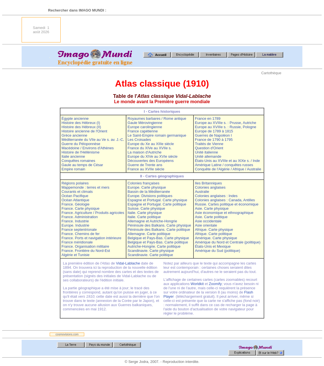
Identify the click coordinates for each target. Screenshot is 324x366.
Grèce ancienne (74, 135)
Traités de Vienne (209, 144)
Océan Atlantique (75, 200)
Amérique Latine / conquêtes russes (224, 165)
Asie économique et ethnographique (224, 213)
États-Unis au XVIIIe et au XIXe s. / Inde (227, 161)
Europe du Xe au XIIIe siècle (150, 144)
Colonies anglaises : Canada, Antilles (225, 200)
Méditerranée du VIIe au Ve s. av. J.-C (92, 139)
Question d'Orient (209, 148)
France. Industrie (75, 221)
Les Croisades (139, 139)
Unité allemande (208, 156)
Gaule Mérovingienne (144, 123)
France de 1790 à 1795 (213, 139)
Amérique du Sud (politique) (217, 250)
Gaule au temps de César (82, 165)
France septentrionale (79, 229)
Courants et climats (77, 191)
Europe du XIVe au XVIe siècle (152, 156)
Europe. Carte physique (146, 187)
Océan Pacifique (74, 196)
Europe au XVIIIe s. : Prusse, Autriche (225, 123)
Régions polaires (75, 183)
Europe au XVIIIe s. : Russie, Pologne (225, 127)
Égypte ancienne (75, 118)
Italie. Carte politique (144, 217)
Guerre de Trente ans (144, 165)
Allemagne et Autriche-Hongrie (152, 221)
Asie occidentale (208, 221)
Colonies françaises (143, 183)
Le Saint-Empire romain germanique (156, 135)
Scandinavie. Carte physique (150, 250)
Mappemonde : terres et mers (85, 187)
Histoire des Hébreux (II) (81, 127)
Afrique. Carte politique (213, 234)
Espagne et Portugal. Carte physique (157, 200)
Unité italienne (206, 152)
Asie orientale (206, 225)
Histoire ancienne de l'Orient (84, 131)
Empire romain (73, 169)
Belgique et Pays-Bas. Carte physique (158, 238)
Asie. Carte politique (211, 217)
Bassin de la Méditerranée (148, 191)
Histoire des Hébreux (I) (80, 123)
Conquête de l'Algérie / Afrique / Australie (228, 169)
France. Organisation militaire (85, 246)
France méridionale (77, 242)
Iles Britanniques (208, 183)
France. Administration (79, 217)
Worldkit (197, 284)
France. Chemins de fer (80, 234)
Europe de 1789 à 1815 (214, 131)
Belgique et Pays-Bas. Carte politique (157, 242)
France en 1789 (207, 118)
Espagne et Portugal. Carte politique (156, 204)
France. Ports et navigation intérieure (91, 238)
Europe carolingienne (144, 127)
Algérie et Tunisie (75, 255)
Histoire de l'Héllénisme (80, 152)
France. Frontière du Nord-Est (85, 250)
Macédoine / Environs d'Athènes (87, 148)
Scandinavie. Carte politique (150, 255)
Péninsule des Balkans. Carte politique (158, 229)
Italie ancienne (73, 156)
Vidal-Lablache (128, 263)
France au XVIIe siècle (145, 169)
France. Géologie (75, 204)
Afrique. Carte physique (214, 229)
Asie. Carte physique (212, 208)
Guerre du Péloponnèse (80, 144)
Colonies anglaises (210, 187)
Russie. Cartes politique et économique (226, 204)
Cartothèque (271, 73)
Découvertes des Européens (150, 161)
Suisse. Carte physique (146, 208)
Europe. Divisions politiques (149, 196)
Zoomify (215, 284)
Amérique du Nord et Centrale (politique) (227, 242)
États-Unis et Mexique (213, 246)
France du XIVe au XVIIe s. (149, 148)
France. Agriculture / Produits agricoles (92, 213)
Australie (202, 191)
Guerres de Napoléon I (213, 135)
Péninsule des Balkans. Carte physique (159, 225)
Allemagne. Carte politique (148, 234)
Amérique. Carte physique (216, 238)
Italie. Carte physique (144, 213)
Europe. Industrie (75, 225)
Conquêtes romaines (78, 161)
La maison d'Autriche (144, 152)
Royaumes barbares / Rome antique (156, 118)
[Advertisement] (200, 29)
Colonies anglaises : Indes (216, 196)
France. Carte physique (80, 208)
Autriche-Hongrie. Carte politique (154, 246)
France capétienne (142, 131)
